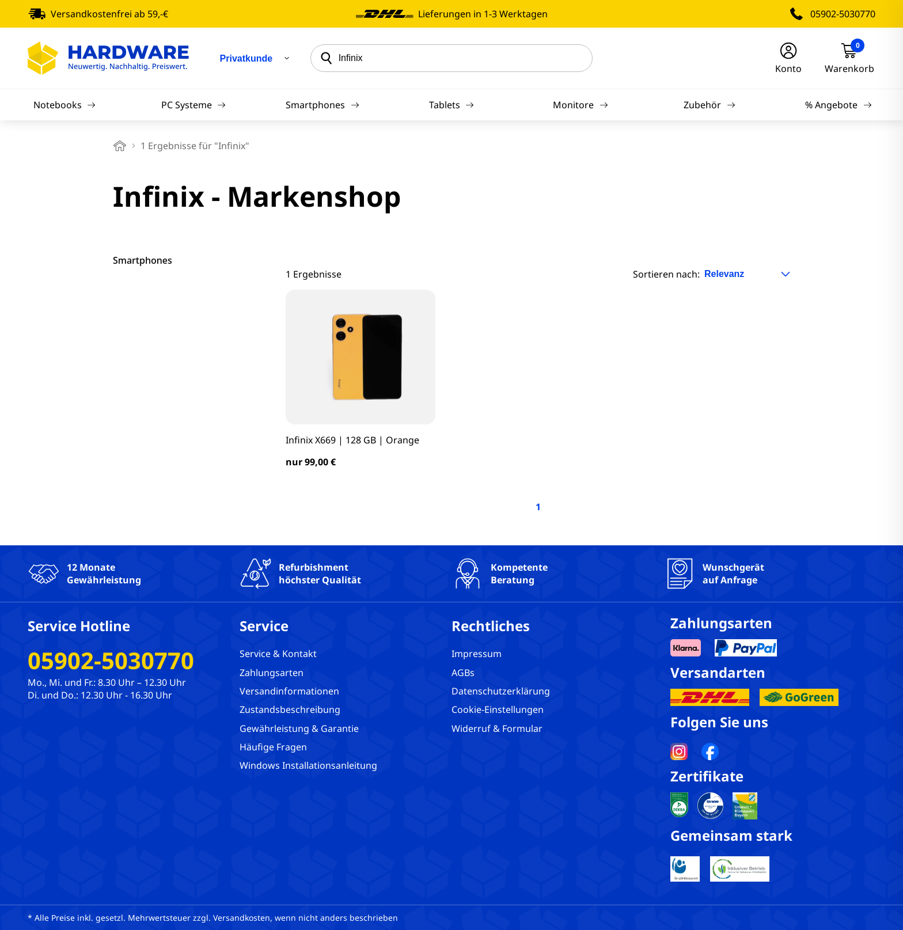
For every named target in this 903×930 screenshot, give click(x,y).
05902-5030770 (842, 13)
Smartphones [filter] (142, 260)
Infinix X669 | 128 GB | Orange (352, 440)
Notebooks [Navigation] (64, 104)
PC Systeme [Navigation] (193, 104)
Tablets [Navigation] (451, 104)
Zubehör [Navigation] (709, 104)
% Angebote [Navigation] (838, 104)
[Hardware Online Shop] (108, 58)
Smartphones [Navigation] (322, 104)
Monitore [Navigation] (580, 104)
